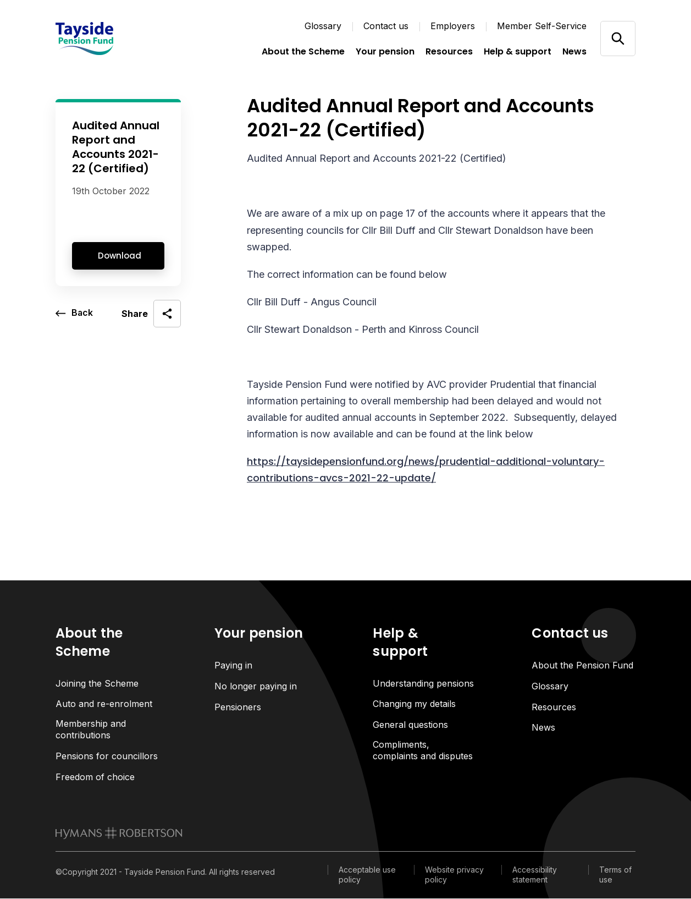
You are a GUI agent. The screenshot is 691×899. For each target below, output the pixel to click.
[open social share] (151, 313)
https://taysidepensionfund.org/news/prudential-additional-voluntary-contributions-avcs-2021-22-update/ (426, 469)
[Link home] (110, 38)
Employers (452, 25)
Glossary (323, 25)
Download (119, 255)
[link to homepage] (119, 833)
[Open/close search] (617, 38)
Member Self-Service (542, 25)
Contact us (385, 25)
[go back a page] (74, 313)
